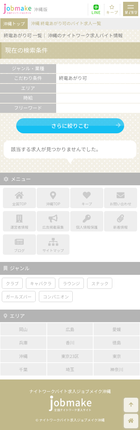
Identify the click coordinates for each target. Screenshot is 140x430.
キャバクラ (40, 283)
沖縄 (23, 356)
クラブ (12, 283)
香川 (70, 342)
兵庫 (23, 342)
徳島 (116, 342)
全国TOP (19, 198)
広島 (70, 329)
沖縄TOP (53, 198)
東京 (116, 356)
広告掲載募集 (53, 222)
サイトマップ (53, 245)
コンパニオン (56, 296)
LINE (96, 12)
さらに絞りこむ (70, 125)
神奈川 (116, 369)
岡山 (23, 329)
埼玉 (70, 369)
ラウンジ (71, 283)
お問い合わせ (120, 198)
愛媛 (116, 329)
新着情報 (120, 222)
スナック (99, 283)
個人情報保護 (86, 222)
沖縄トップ (14, 23)
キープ (112, 12)
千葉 (23, 369)
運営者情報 (19, 222)
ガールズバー (19, 296)
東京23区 (70, 356)
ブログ (19, 245)
